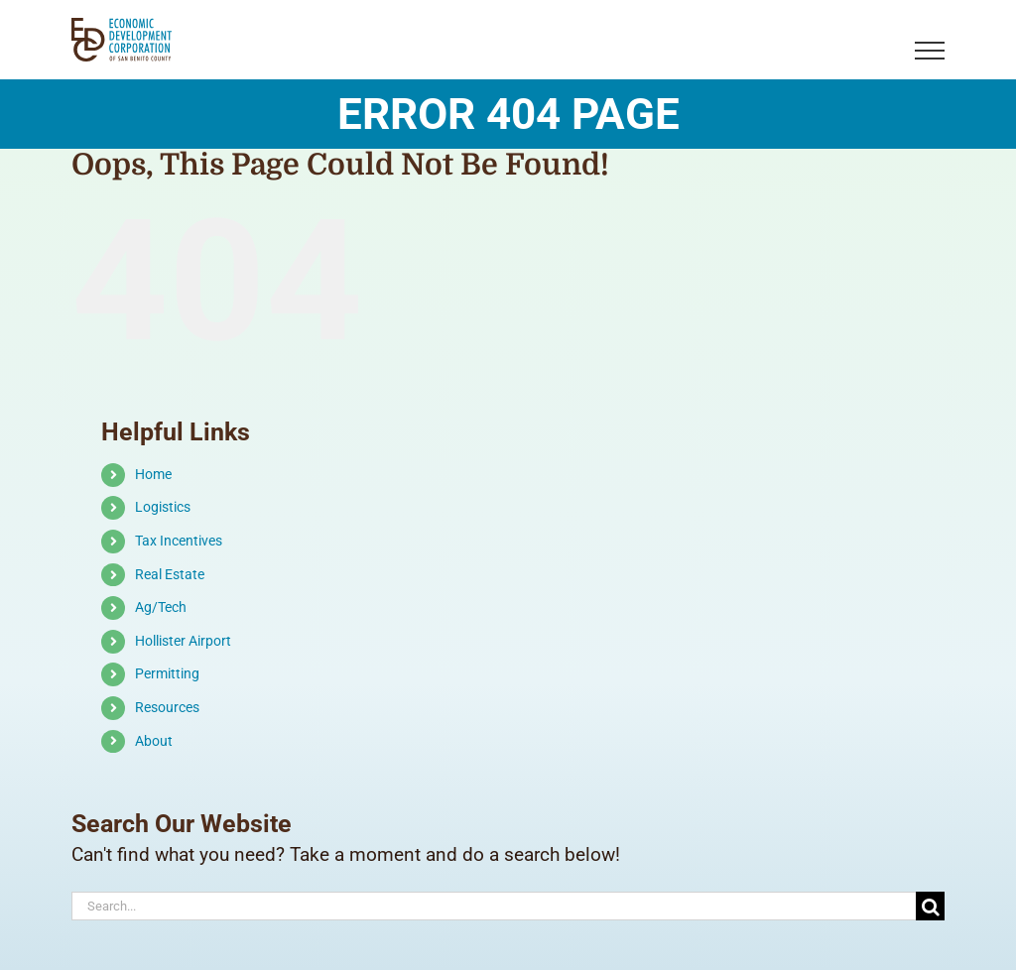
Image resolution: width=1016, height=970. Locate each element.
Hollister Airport (183, 641)
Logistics (162, 507)
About (154, 741)
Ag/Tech (161, 607)
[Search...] (494, 906)
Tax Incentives (178, 540)
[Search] (930, 906)
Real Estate (169, 574)
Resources (167, 707)
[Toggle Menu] (930, 51)
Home (153, 474)
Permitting (167, 673)
